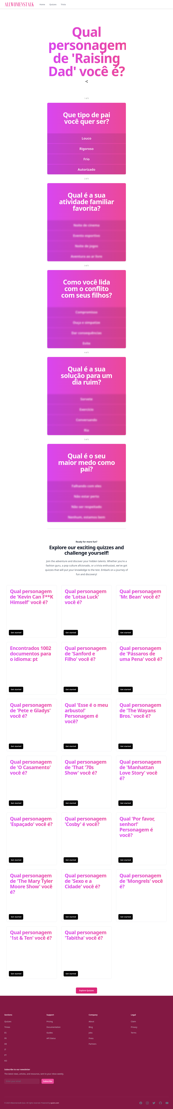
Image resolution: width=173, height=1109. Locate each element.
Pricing (50, 1021)
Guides (50, 1032)
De (5, 1044)
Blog (91, 1027)
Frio (86, 159)
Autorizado (86, 169)
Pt (5, 1055)
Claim (133, 1021)
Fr (5, 1038)
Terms (133, 1032)
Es (5, 1032)
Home (42, 4)
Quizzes (53, 4)
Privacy (134, 1027)
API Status (51, 1038)
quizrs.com (55, 1103)
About (91, 1021)
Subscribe (47, 1081)
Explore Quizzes (86, 990)
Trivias (7, 1027)
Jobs (91, 1032)
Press (91, 1038)
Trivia (63, 4)
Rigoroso (86, 148)
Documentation (53, 1027)
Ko (5, 1060)
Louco (86, 138)
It (5, 1049)
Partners (92, 1044)
